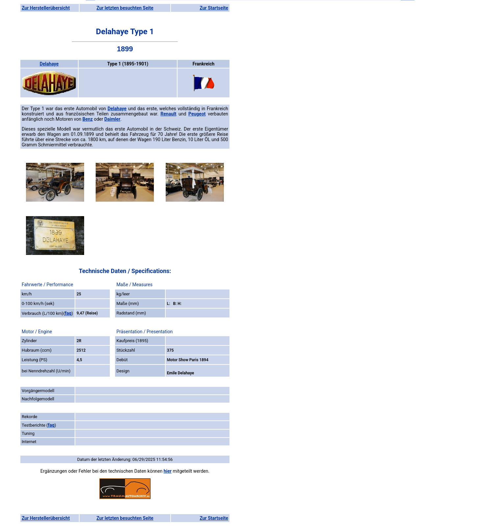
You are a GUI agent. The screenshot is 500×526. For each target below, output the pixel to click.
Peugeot (197, 113)
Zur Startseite (214, 8)
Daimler (112, 119)
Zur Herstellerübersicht (46, 8)
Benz (88, 119)
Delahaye (49, 63)
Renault (168, 113)
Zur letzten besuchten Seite (125, 8)
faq (68, 313)
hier (168, 471)
